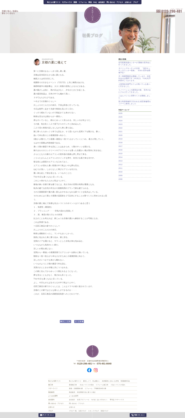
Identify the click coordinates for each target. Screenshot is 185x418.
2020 (120, 135)
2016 (120, 150)
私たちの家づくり (53, 2)
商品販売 (72, 392)
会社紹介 (101, 2)
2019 (120, 139)
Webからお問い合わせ (47, 415)
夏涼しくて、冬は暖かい (91, 381)
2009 (120, 175)
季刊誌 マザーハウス (117, 400)
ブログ (135, 2)
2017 (120, 146)
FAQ (95, 2)
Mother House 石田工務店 (92, 15)
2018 (120, 142)
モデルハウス (67, 2)
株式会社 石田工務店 (92, 351)
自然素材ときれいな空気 (110, 381)
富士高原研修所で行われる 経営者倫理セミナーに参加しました (134, 102)
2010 (120, 172)
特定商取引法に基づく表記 (86, 392)
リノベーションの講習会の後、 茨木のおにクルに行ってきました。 (134, 91)
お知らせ (128, 2)
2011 (120, 168)
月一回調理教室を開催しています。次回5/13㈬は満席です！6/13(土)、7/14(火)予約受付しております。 (134, 78)
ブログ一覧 (73, 411)
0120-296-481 (138, 415)
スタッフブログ (93, 411)
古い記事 (79, 321)
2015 (120, 153)
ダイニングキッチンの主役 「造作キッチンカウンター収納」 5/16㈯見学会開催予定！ (134, 70)
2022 (120, 128)
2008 (120, 179)
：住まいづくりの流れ (86, 385)
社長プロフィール (83, 400)
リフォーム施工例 (102, 385)
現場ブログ (104, 411)
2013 (120, 161)
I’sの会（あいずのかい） (99, 400)
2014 (120, 157)
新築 (75, 2)
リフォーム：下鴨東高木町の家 (95, 388)
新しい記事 (65, 321)
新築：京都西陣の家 (76, 388)
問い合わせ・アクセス (115, 2)
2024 (120, 121)
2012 (120, 164)
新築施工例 (73, 385)
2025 (120, 117)
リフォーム (82, 2)
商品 (90, 2)
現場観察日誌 (125, 381)
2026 (120, 113)
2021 (120, 132)
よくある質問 (73, 396)
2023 (120, 124)
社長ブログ (92, 35)
